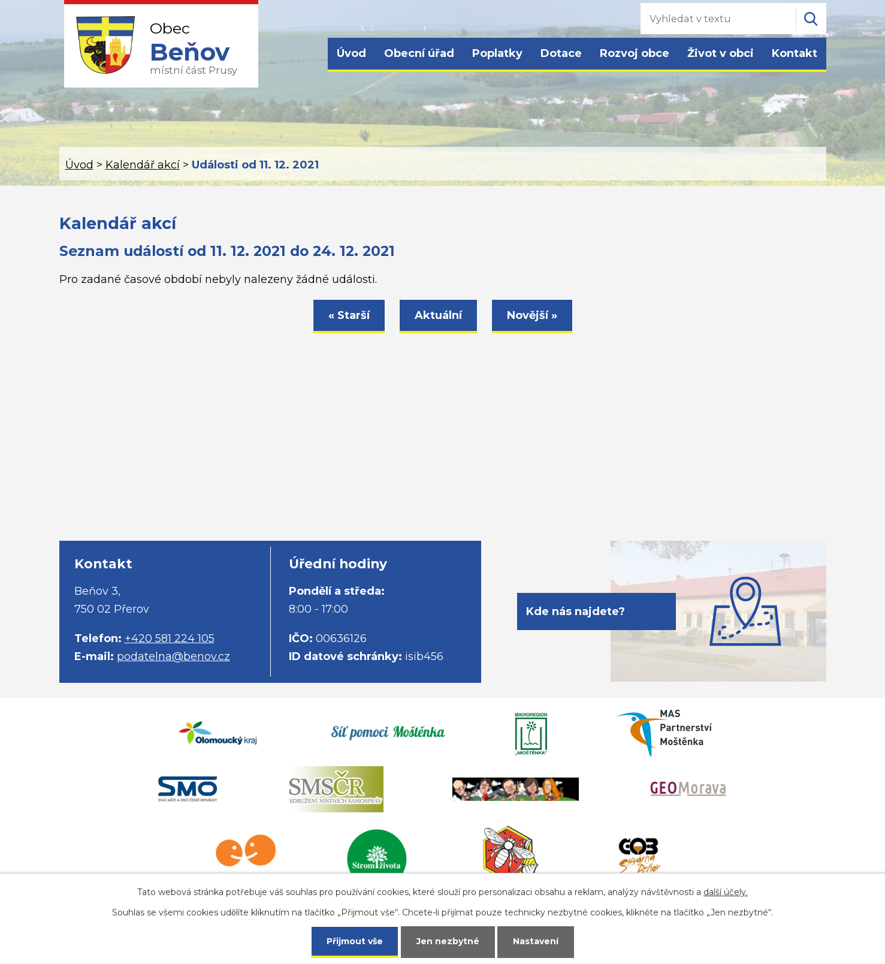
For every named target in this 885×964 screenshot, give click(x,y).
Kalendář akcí (142, 164)
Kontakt (794, 53)
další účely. (725, 892)
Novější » (532, 315)
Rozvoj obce (634, 53)
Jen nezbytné (447, 941)
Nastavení (535, 941)
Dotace (561, 53)
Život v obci (720, 53)
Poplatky (497, 53)
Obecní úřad (419, 53)
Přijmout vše (355, 941)
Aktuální (438, 315)
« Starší (349, 315)
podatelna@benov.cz (173, 656)
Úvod (351, 53)
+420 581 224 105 (170, 638)
